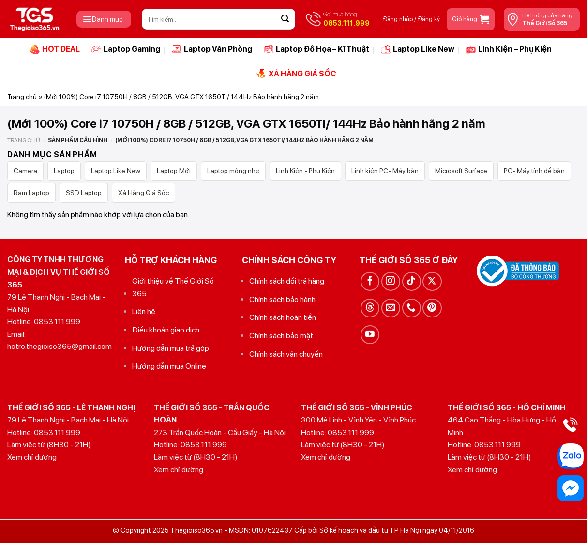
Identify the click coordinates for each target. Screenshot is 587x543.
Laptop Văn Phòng (212, 49)
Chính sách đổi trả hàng (286, 281)
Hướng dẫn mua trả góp (170, 348)
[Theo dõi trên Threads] (370, 308)
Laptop (64, 171)
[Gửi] (285, 19)
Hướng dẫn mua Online (169, 366)
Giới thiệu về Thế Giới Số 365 (173, 287)
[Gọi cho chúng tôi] (411, 308)
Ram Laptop (31, 192)
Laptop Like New (417, 49)
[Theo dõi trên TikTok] (411, 281)
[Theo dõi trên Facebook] (370, 281)
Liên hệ (143, 311)
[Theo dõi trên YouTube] (370, 334)
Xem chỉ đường (32, 457)
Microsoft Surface (461, 171)
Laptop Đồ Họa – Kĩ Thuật (316, 49)
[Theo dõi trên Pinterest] (431, 308)
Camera (25, 171)
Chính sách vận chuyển (286, 354)
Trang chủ (22, 97)
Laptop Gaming (125, 49)
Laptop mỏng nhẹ (233, 171)
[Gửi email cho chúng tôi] (390, 308)
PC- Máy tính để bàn (534, 171)
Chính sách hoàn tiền (282, 317)
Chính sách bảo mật (281, 335)
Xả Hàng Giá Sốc (143, 192)
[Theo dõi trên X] (431, 281)
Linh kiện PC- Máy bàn (385, 171)
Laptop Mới (174, 171)
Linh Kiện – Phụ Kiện (509, 49)
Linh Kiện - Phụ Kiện (305, 171)
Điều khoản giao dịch (165, 329)
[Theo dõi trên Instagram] (390, 281)
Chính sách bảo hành (282, 299)
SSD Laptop (84, 192)
